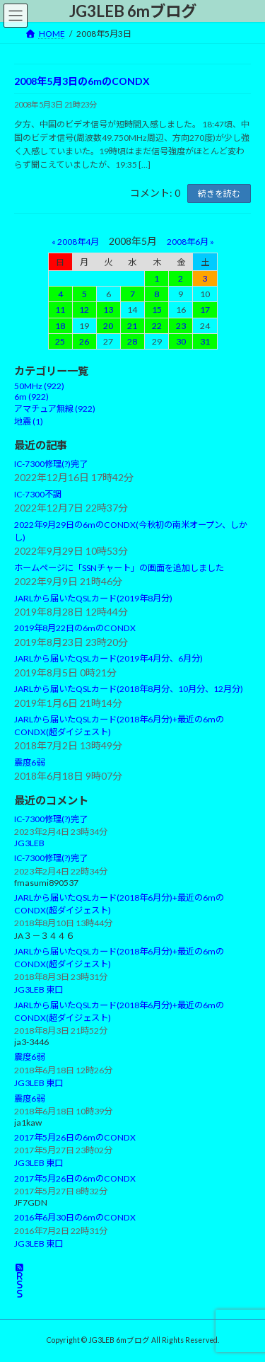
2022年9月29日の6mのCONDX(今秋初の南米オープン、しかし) (130, 531)
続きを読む (219, 193)
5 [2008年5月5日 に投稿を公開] (84, 294)
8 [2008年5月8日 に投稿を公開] (156, 294)
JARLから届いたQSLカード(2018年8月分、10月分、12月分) (128, 689)
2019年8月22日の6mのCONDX (75, 628)
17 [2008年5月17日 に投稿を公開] (205, 310)
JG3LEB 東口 (38, 990)
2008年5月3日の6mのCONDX (82, 81)
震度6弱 (29, 763)
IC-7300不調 (37, 495)
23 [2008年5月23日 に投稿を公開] (181, 326)
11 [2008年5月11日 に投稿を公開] (60, 310)
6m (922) (31, 397)
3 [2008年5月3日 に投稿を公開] (204, 279)
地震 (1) (28, 422)
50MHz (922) (39, 386)
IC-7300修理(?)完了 (51, 464)
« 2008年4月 (75, 241)
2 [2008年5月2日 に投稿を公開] (180, 279)
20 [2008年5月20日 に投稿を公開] (108, 326)
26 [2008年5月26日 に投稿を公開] (84, 341)
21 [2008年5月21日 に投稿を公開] (132, 326)
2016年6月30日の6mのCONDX (75, 1218)
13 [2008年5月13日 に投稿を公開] (108, 310)
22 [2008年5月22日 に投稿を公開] (157, 326)
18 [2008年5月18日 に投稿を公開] (60, 326)
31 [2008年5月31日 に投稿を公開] (205, 341)
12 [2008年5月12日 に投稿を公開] (84, 310)
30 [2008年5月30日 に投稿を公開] (181, 341)
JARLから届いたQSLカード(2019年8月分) (93, 598)
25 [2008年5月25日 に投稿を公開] (60, 341)
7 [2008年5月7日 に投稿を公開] (132, 294)
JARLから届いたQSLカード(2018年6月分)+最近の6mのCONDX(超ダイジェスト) (119, 904)
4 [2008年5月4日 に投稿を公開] (60, 294)
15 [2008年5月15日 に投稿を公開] (157, 310)
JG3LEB (29, 843)
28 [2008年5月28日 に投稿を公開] (132, 341)
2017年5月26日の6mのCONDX (75, 1138)
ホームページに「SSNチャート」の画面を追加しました (119, 567)
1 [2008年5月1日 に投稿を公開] (156, 279)
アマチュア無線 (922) (54, 409)
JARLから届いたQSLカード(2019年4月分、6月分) (108, 659)
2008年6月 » (190, 241)
